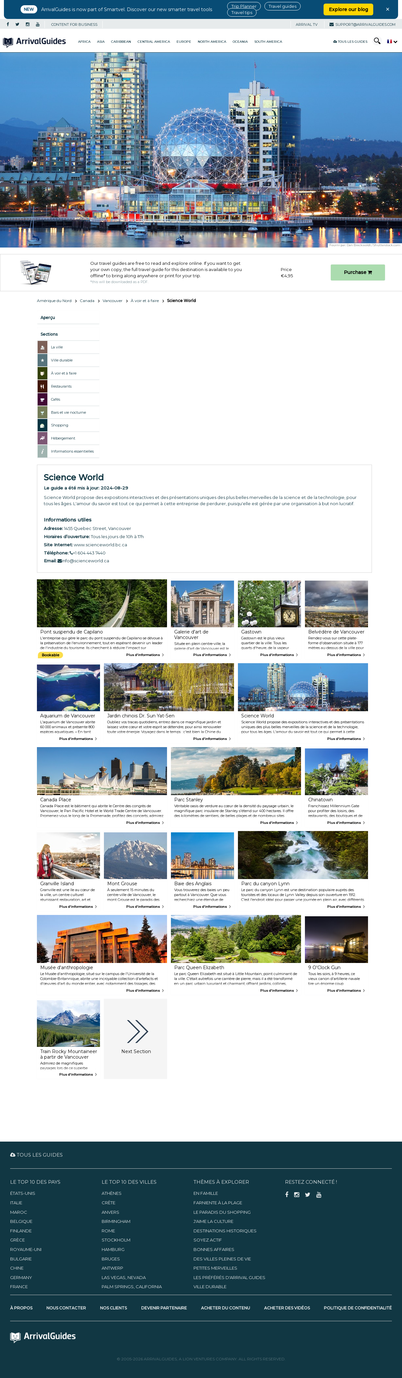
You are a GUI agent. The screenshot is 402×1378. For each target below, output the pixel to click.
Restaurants (61, 386)
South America (268, 42)
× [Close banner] (388, 9)
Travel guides (282, 6)
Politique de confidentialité (358, 1308)
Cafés (55, 399)
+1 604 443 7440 (88, 552)
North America (212, 42)
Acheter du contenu (225, 1308)
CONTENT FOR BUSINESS (74, 24)
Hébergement (63, 438)
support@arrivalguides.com (362, 24)
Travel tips (241, 12)
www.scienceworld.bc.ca (100, 544)
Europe (183, 42)
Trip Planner (244, 6)
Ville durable (62, 360)
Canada (87, 300)
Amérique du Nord (54, 300)
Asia (101, 42)
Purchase (358, 272)
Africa (84, 42)
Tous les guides (350, 42)
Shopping (59, 425)
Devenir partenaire (164, 1308)
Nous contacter (66, 1308)
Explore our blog (348, 9)
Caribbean (121, 42)
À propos (21, 1308)
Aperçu (48, 317)
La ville (57, 347)
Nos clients (113, 1308)
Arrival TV (307, 24)
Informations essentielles (72, 451)
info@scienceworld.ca (83, 560)
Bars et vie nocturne (68, 412)
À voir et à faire (145, 300)
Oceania (240, 42)
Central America (154, 42)
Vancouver (113, 300)
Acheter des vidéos (287, 1308)
